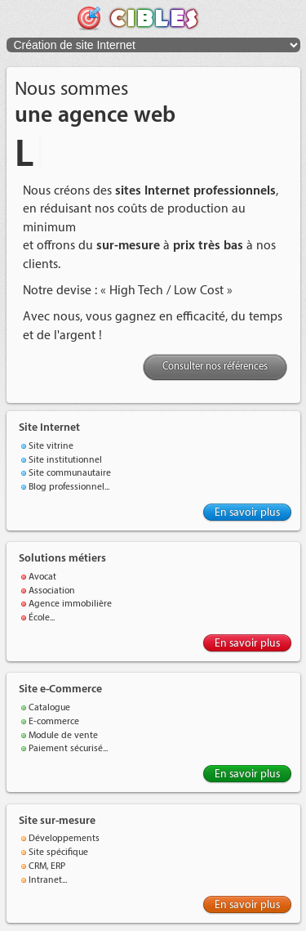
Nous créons (56, 191)
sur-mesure (128, 246)
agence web (116, 115)
